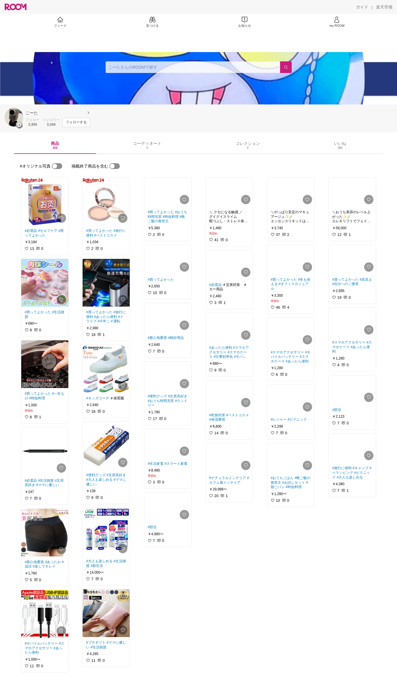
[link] (44, 201)
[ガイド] (362, 7)
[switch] (57, 166)
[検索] (286, 67)
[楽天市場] (384, 7)
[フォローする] (76, 122)
